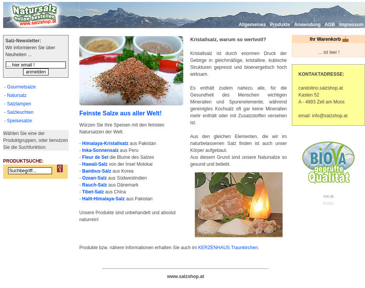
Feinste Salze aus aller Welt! (120, 113)
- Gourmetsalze (20, 87)
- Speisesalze (18, 120)
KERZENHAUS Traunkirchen (228, 247)
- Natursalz (15, 95)
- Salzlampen (17, 104)
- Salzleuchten (18, 112)
